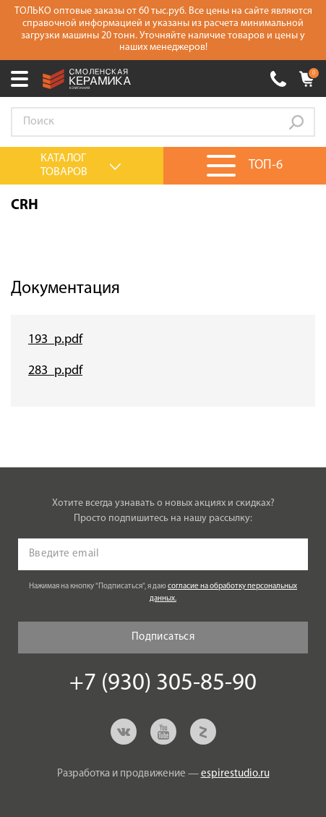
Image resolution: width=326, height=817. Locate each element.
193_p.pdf (55, 340)
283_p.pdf (55, 371)
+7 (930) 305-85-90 (278, 79)
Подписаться (163, 637)
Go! (296, 122)
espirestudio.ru (235, 774)
